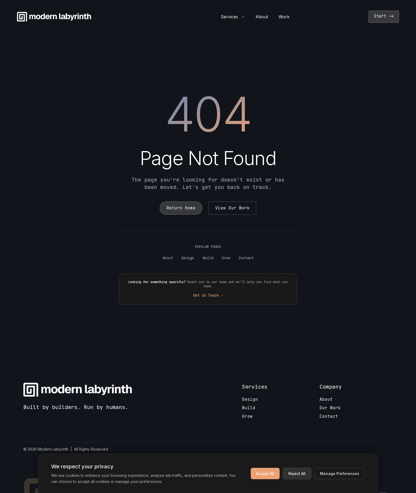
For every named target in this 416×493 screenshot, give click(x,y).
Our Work (330, 408)
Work (284, 16)
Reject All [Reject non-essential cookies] (297, 473)
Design (187, 258)
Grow (226, 258)
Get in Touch (208, 295)
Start (383, 16)
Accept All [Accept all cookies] (265, 473)
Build (208, 258)
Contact (246, 258)
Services (233, 16)
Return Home (181, 208)
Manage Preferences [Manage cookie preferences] (339, 473)
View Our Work (232, 208)
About (261, 16)
